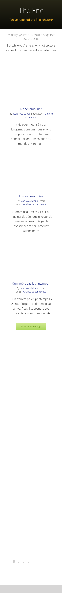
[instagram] (19, 561)
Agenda (23, 516)
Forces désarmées (31, 196)
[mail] (28, 561)
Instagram (24, 534)
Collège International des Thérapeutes (39, 492)
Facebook (24, 528)
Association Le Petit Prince (33, 470)
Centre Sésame (27, 428)
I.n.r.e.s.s (24, 416)
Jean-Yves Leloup (21, 113)
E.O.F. (22, 464)
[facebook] (14, 561)
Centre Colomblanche (30, 410)
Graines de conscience (34, 204)
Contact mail (26, 510)
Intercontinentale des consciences (37, 522)
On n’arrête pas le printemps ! (31, 283)
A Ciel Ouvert (26, 434)
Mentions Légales (28, 546)
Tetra (22, 422)
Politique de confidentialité (33, 552)
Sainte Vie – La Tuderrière (33, 452)
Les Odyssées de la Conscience (36, 458)
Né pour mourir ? (31, 109)
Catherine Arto (27, 476)
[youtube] (23, 561)
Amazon (23, 404)
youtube (23, 540)
